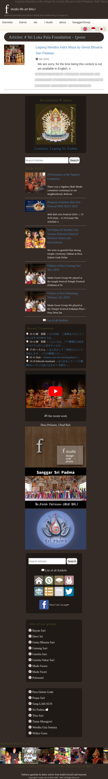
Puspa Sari (38, 697)
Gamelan (7, 22)
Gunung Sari (39, 648)
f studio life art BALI (20, 9)
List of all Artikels (57, 320)
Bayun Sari (39, 630)
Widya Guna (39, 733)
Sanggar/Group (81, 22)
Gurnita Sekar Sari (43, 660)
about (62, 22)
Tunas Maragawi (42, 721)
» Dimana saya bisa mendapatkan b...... (60, 357)
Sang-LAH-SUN (42, 703)
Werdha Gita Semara (44, 727)
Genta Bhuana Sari (43, 642)
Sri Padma (38, 709)
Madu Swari (39, 671)
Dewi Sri (37, 636)
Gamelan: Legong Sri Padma (56, 148)
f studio (48, 22)
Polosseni (38, 677)
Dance (23, 22)
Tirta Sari (37, 715)
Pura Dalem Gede (42, 692)
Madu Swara (39, 666)
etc (35, 22)
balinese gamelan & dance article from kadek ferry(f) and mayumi (54, 774)
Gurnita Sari (39, 654)
